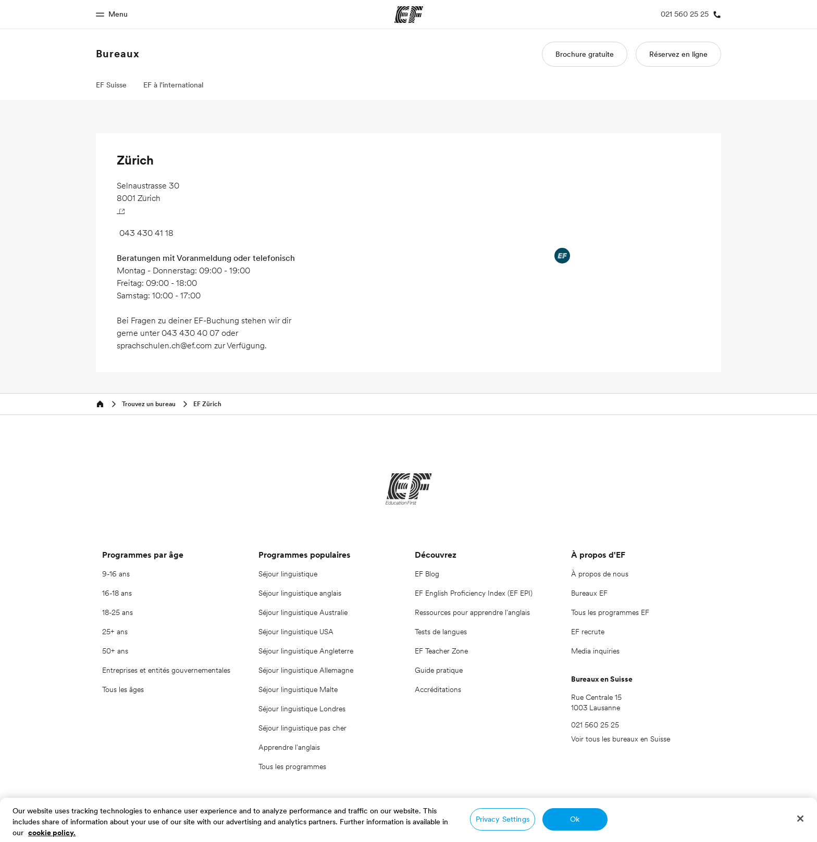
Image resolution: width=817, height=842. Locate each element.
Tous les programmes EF (610, 612)
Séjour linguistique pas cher (302, 728)
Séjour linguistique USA (295, 631)
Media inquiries (595, 651)
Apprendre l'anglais (289, 747)
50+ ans (115, 651)
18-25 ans (117, 612)
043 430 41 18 (146, 232)
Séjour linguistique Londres (301, 708)
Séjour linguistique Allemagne (305, 670)
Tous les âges (123, 689)
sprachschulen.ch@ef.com (164, 345)
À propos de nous (599, 574)
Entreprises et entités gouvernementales (166, 670)
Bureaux (118, 53)
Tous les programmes (292, 766)
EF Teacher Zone (441, 651)
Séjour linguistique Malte (298, 689)
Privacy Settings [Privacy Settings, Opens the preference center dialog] (502, 819)
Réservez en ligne (678, 54)
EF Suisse (111, 85)
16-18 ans (117, 593)
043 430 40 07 (190, 332)
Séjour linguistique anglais (299, 593)
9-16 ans (116, 574)
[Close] (800, 818)
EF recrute (587, 631)
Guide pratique (439, 670)
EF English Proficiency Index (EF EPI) (474, 593)
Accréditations (438, 689)
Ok (574, 819)
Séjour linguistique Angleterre (305, 651)
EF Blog (427, 574)
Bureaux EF (589, 593)
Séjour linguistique (287, 574)
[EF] (409, 489)
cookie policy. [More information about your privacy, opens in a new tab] (52, 832)
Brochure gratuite (584, 54)
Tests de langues (441, 631)
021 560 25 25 (595, 725)
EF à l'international (173, 85)
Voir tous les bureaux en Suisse (620, 739)
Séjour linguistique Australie (303, 612)
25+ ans (115, 631)
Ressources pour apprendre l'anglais (472, 612)
